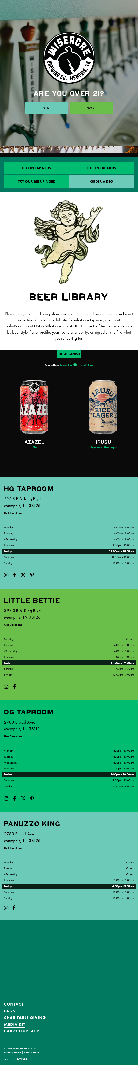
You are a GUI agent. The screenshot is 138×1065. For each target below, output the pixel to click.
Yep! (46, 108)
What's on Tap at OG (62, 326)
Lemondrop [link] (66, 365)
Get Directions (13, 513)
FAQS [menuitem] (9, 1011)
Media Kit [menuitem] (14, 1024)
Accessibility (31, 1052)
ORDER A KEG (101, 181)
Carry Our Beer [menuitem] (21, 1031)
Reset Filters (86, 365)
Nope (91, 108)
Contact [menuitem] (13, 1004)
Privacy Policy (12, 1052)
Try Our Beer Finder (36, 181)
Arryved (22, 1059)
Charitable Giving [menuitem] (25, 1017)
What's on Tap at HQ (23, 326)
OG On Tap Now (101, 168)
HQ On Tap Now (36, 168)
